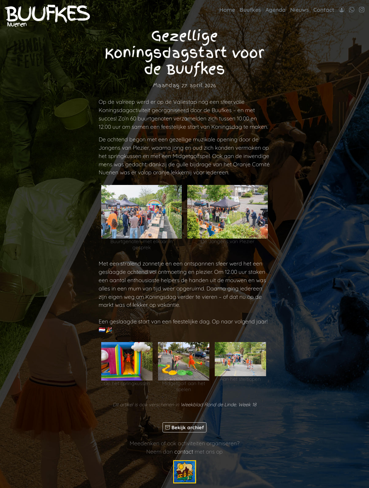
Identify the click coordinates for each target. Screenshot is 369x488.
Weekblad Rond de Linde (208, 404)
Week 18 (247, 404)
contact (183, 451)
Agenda (275, 9)
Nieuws (299, 9)
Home (227, 9)
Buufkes (250, 9)
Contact (323, 9)
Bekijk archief (184, 427)
